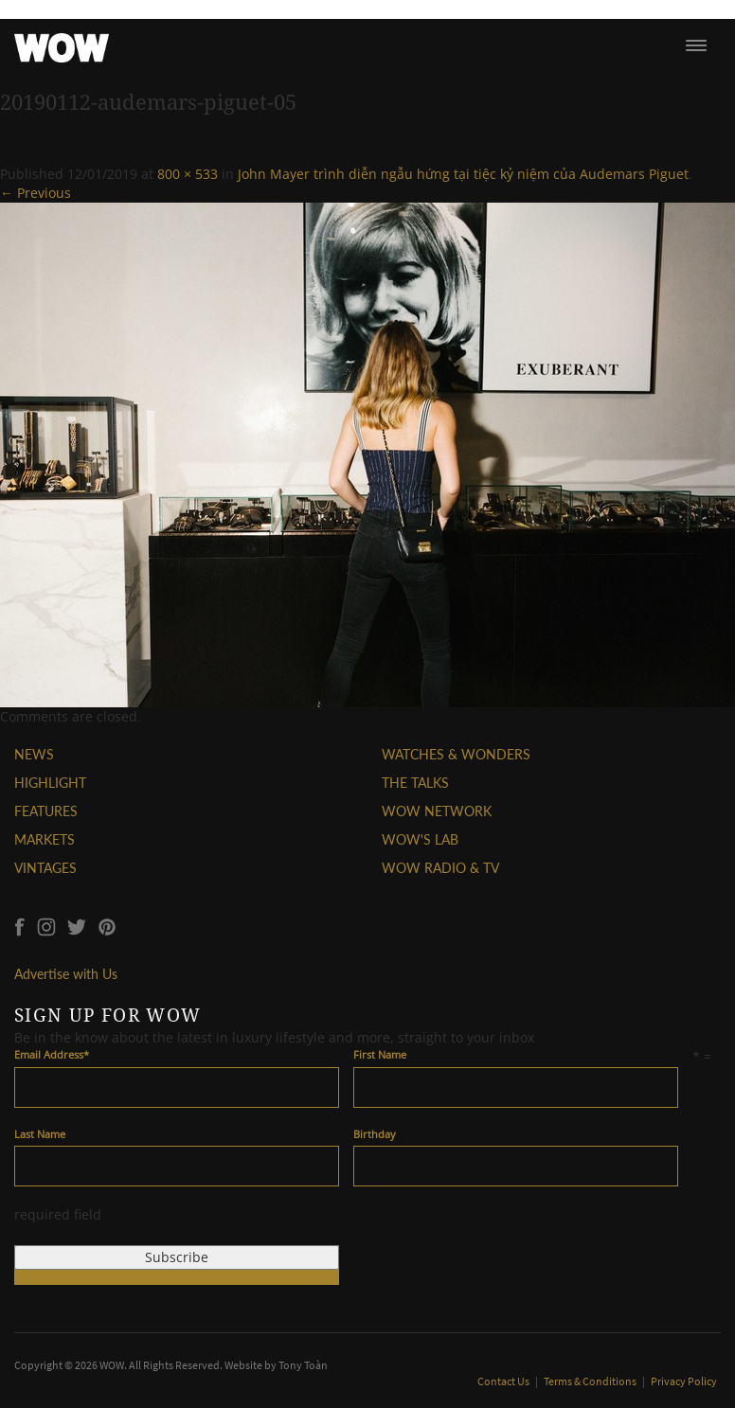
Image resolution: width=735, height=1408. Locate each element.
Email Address (51, 1054)
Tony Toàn (303, 1365)
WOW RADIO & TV (440, 868)
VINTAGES (45, 868)
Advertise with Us (65, 974)
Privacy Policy (684, 1381)
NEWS (34, 754)
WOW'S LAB (420, 839)
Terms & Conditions (591, 1381)
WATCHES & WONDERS (456, 754)
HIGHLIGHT (50, 783)
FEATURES (46, 811)
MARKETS (44, 839)
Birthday (374, 1134)
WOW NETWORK (437, 811)
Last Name (39, 1134)
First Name (379, 1054)
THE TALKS (415, 783)
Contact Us (504, 1381)
